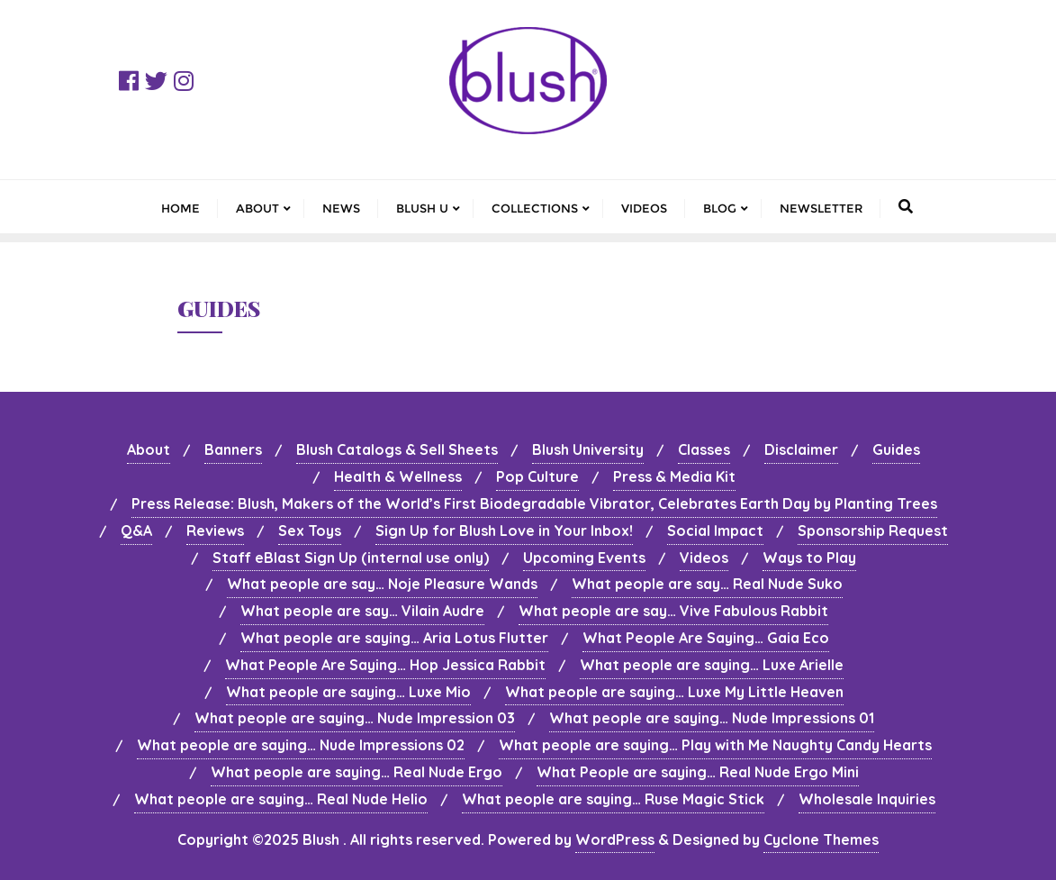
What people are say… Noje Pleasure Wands (382, 584)
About (148, 449)
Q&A (136, 531)
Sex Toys (309, 531)
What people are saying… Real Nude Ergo (356, 772)
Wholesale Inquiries (867, 799)
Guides (896, 449)
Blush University (588, 449)
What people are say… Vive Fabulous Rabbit (673, 611)
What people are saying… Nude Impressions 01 (711, 718)
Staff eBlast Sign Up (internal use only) (350, 558)
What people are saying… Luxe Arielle (712, 665)
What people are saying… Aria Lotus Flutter (394, 638)
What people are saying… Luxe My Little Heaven (674, 692)
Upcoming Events (584, 558)
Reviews (215, 531)
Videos (704, 558)
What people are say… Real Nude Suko (707, 584)
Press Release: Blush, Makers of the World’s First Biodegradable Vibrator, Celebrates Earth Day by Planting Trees (534, 503)
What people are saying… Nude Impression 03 (354, 718)
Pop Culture (537, 476)
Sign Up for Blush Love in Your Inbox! (504, 531)
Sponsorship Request (873, 531)
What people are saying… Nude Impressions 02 (301, 745)
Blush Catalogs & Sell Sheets (397, 449)
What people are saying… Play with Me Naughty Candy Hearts (715, 745)
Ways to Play (809, 558)
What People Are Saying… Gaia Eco (705, 638)
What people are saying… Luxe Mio (348, 692)
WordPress (614, 839)
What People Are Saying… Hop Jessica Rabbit (385, 665)
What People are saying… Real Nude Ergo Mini (698, 772)
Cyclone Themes (821, 839)
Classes (704, 449)
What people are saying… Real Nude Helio (281, 799)
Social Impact (715, 531)
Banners (233, 449)
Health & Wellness (398, 476)
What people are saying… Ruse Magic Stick (613, 799)
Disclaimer (801, 449)
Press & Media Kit (674, 476)
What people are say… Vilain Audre (362, 611)
